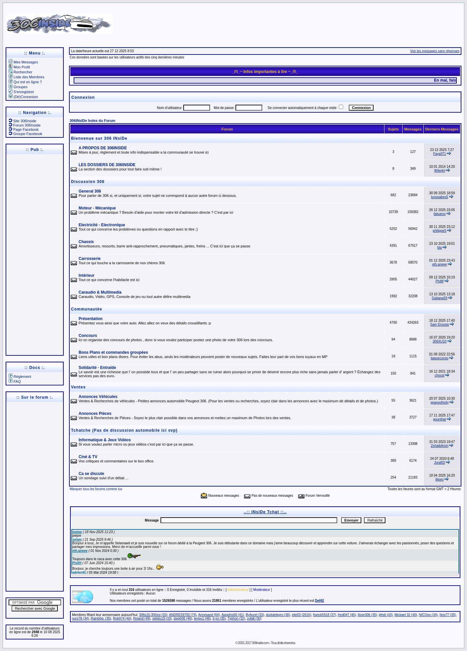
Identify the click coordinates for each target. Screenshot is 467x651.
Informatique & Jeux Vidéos (105, 440)
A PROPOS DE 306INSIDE (103, 148)
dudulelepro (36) (278, 615)
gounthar (439, 419)
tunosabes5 (439, 197)
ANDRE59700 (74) (183, 615)
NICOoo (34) (428, 615)
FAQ (15, 381)
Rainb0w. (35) (101, 618)
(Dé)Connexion (23, 97)
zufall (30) (254, 618)
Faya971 (439, 154)
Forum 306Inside (25, 125)
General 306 (90, 191)
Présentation (91, 318)
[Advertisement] (304, 21)
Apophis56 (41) (233, 615)
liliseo (439, 479)
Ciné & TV (88, 456)
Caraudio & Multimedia (100, 292)
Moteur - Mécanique (97, 208)
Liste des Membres (26, 77)
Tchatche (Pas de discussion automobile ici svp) (124, 430)
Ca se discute (91, 473)
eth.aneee (439, 264)
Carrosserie (90, 258)
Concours (88, 335)
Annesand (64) (209, 615)
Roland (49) (141, 618)
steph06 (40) (182, 618)
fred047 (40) (347, 615)
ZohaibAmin (439, 446)
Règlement (20, 377)
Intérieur (86, 275)
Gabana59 (440, 298)
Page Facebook (24, 129)
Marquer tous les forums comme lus (96, 489)
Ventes (78, 387)
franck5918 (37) (324, 615)
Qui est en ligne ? (25, 82)
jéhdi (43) (386, 615)
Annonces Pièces (95, 413)
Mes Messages (23, 62)
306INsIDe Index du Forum (92, 121)
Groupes (18, 87)
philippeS (439, 231)
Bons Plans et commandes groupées (113, 352)
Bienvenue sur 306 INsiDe (99, 138)
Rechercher (20, 72)
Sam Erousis (439, 324)
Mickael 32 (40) (405, 615)
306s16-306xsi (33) (153, 615)
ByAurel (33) (255, 615)
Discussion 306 (87, 181)
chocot (439, 375)
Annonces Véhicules (98, 396)
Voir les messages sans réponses (434, 51)
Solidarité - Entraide (97, 367)
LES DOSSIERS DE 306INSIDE (107, 165)
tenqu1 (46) (202, 618)
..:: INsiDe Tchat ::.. (265, 512)
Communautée (86, 309)
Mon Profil (19, 67)
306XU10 (440, 341)
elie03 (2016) (301, 615)
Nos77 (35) (448, 615)
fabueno (440, 214)
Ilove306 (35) (367, 615)
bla (439, 247)
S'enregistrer (21, 92)
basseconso (439, 358)
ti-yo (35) (219, 618)
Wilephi (439, 170)
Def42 (319, 600)
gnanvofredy (439, 402)
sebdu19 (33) (162, 618)
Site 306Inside (22, 121)
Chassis (86, 241)
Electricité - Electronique (102, 225)
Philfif (440, 281)
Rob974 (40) (122, 618)
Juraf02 (439, 462)
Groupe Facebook (25, 134)
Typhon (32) (236, 618)
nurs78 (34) (80, 618)
